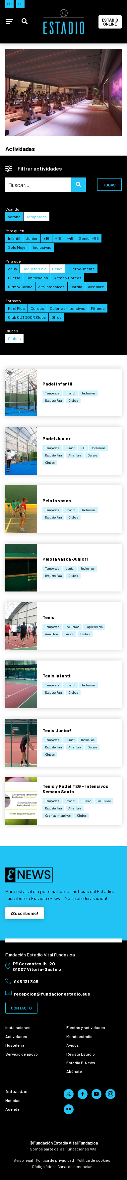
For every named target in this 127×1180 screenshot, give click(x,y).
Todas (109, 184)
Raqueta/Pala (34, 268)
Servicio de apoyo (21, 1054)
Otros (56, 317)
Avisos (72, 1045)
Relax (57, 268)
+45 (70, 238)
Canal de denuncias (75, 1166)
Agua (12, 268)
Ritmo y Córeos (68, 277)
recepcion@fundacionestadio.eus (52, 994)
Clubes (14, 338)
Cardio (76, 286)
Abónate (74, 1071)
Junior (32, 238)
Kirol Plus (16, 308)
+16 (46, 238)
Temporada (36, 216)
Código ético (43, 1166)
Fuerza (14, 277)
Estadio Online (110, 22)
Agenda (12, 1109)
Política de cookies (93, 1160)
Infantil (14, 238)
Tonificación (37, 277)
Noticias (13, 1100)
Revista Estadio (80, 1054)
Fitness (98, 308)
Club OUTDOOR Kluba (27, 317)
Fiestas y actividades (85, 1027)
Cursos (37, 308)
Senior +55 (89, 238)
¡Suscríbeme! (24, 913)
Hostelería (15, 1045)
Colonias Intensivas (67, 308)
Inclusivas (42, 247)
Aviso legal (23, 1160)
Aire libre (96, 286)
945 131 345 (26, 981)
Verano (14, 216)
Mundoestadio (79, 1036)
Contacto (21, 1008)
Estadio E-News (80, 1062)
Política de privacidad (55, 1160)
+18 (58, 238)
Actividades (16, 1036)
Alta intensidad (51, 286)
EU (20, 4)
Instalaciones (18, 1027)
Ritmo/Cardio (20, 286)
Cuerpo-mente (81, 268)
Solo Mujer (17, 247)
